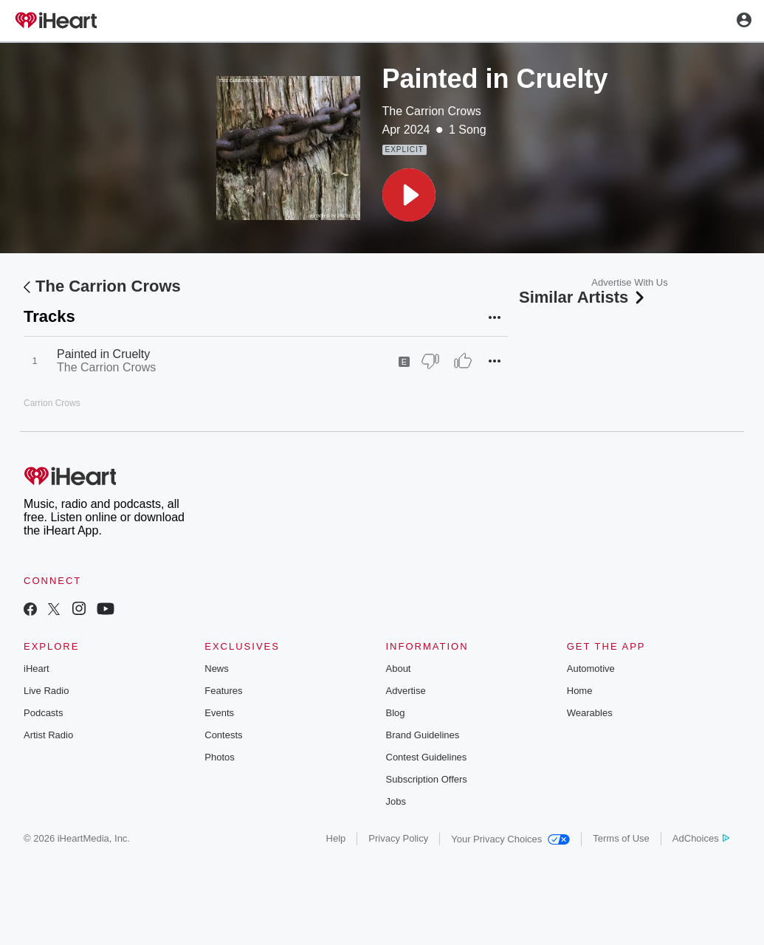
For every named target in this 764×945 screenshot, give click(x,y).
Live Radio (46, 690)
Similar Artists (583, 297)
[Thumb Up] (463, 361)
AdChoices (700, 838)
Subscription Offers (426, 779)
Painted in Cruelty (103, 354)
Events (219, 712)
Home (580, 690)
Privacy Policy (398, 838)
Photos (219, 757)
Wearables (590, 712)
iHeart (36, 668)
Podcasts (43, 712)
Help (336, 838)
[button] (409, 194)
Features (223, 690)
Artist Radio (48, 734)
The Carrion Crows (431, 111)
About (398, 668)
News (216, 668)
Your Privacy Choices (510, 839)
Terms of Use (621, 838)
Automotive (591, 668)
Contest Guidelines (426, 757)
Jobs (396, 801)
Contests (223, 734)
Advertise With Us (629, 282)
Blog (395, 712)
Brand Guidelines (423, 734)
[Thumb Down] (430, 361)
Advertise (406, 690)
